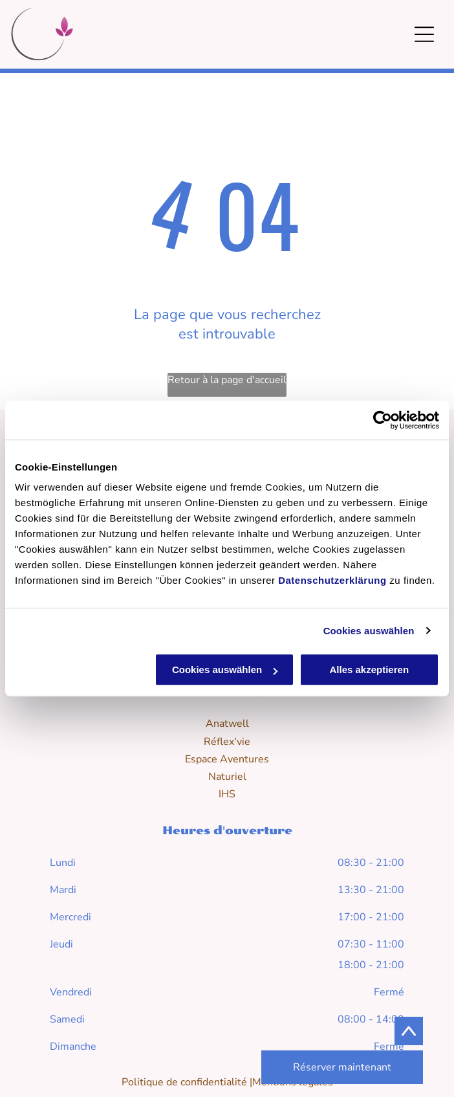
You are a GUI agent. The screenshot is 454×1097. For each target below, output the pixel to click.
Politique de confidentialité (184, 1082)
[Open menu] (424, 34)
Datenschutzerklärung (332, 580)
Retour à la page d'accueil (227, 380)
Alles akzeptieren (369, 669)
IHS (227, 794)
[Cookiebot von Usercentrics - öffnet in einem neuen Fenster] (382, 420)
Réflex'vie (227, 742)
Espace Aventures (227, 759)
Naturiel (227, 777)
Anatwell (227, 723)
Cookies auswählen (369, 630)
